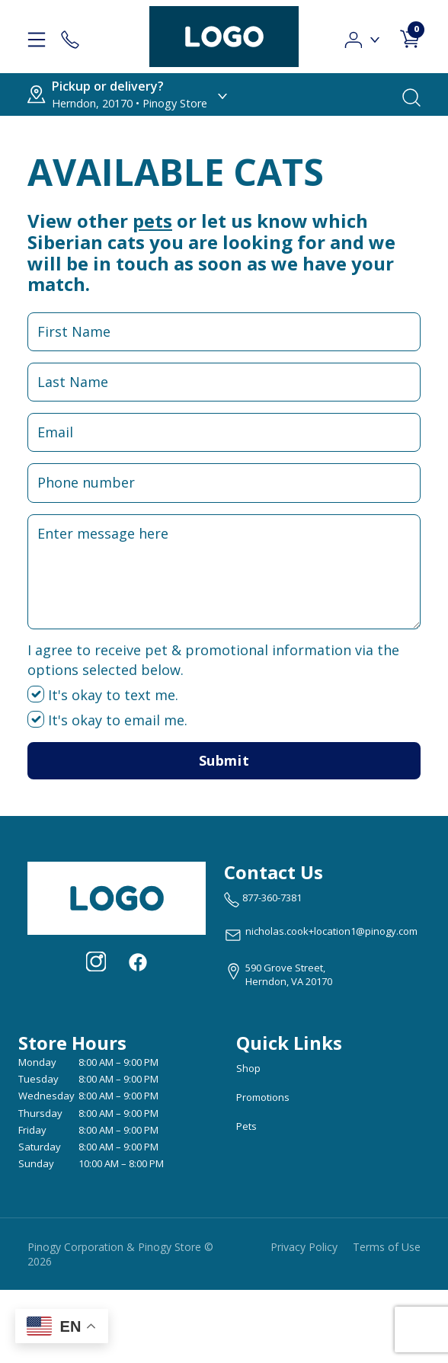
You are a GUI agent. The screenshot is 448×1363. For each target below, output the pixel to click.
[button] (363, 35)
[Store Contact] (70, 37)
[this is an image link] (116, 896)
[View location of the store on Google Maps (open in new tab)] (278, 974)
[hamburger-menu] (36, 37)
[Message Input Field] (224, 572)
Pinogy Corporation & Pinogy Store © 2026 (120, 1254)
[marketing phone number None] (263, 900)
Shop (248, 1068)
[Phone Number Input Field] (224, 482)
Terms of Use (387, 1247)
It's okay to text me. (102, 695)
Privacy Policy (304, 1247)
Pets (246, 1126)
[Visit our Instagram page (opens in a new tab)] (96, 961)
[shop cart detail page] (410, 36)
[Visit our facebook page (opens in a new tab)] (137, 961)
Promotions (263, 1097)
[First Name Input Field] (224, 331)
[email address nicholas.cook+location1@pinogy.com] (321, 934)
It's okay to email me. (107, 720)
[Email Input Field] (224, 432)
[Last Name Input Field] (224, 382)
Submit (224, 760)
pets (152, 220)
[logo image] (224, 36)
